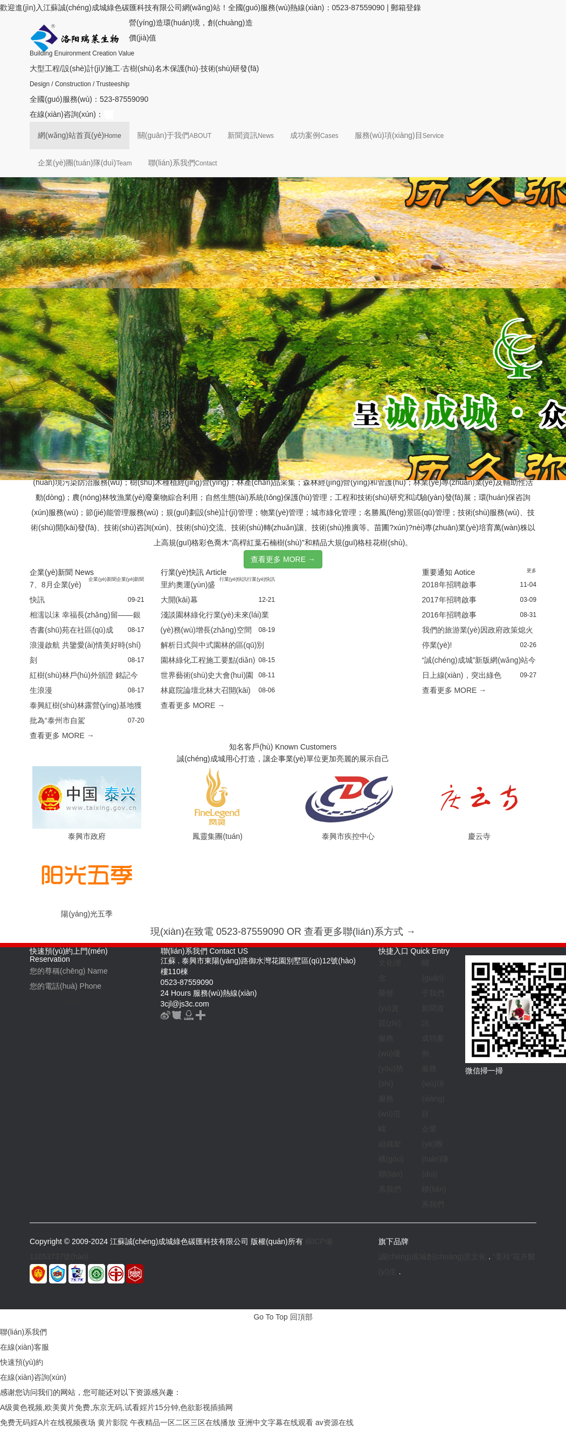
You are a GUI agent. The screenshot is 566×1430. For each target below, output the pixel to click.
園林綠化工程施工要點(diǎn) (208, 660)
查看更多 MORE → (283, 559)
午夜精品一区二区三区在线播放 (183, 1422)
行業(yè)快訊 (233, 579)
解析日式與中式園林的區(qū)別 (213, 645)
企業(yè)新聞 (102, 579)
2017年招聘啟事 (449, 599)
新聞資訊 (250, 135)
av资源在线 (334, 1422)
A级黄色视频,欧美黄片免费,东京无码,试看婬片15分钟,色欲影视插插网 (116, 1407)
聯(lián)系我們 (182, 162)
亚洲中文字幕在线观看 (275, 1422)
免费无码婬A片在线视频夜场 (47, 1422)
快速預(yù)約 (21, 1362)
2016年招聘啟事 (449, 614)
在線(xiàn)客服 (24, 1347)
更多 (531, 570)
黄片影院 (113, 1422)
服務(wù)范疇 (389, 1113)
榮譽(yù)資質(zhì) (389, 1008)
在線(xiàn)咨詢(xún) (33, 1377)
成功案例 (314, 135)
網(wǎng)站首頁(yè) (79, 135)
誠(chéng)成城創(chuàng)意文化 (432, 1256)
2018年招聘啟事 (449, 584)
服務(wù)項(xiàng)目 (399, 135)
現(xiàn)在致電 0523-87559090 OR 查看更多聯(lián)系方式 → (283, 931)
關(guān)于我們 (174, 135)
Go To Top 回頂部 (282, 1317)
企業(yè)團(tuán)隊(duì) (85, 162)
